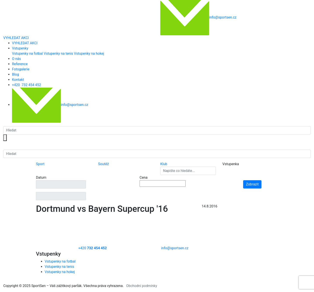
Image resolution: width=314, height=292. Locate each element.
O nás (16, 59)
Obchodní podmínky (141, 286)
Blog (15, 74)
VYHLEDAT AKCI (16, 38)
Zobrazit (252, 184)
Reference (20, 64)
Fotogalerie (20, 69)
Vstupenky (20, 48)
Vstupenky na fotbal (27, 53)
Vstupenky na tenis (58, 53)
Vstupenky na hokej (89, 53)
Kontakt (18, 80)
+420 (26, 85)
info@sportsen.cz (50, 105)
